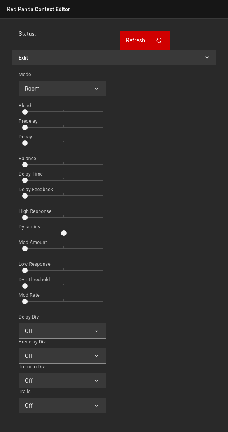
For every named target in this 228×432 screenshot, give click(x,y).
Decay (25, 136)
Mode (25, 74)
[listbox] (114, 57)
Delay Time (31, 174)
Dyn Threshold (34, 279)
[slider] (25, 112)
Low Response (35, 264)
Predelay (28, 121)
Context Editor (38, 9)
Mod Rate (29, 295)
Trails (25, 391)
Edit (23, 58)
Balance (27, 158)
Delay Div (29, 317)
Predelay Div (32, 342)
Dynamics (29, 227)
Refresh (144, 40)
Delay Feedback (36, 189)
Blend (25, 105)
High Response (35, 211)
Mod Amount (33, 242)
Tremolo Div (32, 366)
